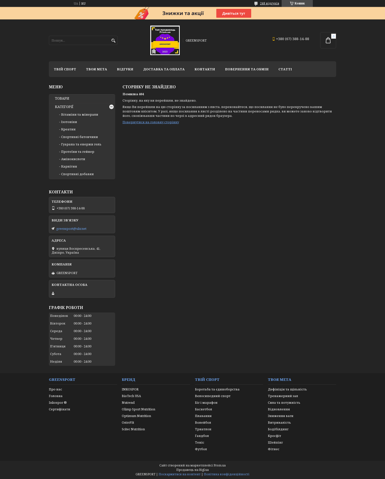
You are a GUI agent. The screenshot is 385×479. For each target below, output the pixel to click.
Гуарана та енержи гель (81, 144)
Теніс (199, 442)
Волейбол (203, 422)
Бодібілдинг (278, 429)
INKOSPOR (130, 389)
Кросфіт (274, 435)
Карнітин (69, 166)
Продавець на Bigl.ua (192, 470)
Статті (285, 69)
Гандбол (202, 435)
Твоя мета (96, 69)
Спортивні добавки (77, 174)
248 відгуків (269, 3)
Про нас (55, 389)
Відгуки (125, 69)
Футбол (201, 449)
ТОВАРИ (62, 98)
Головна (56, 396)
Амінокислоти (73, 159)
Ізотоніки (69, 122)
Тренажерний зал (283, 396)
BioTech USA (131, 396)
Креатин (68, 129)
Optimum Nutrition (136, 416)
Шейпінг (275, 442)
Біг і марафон (206, 402)
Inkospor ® (58, 402)
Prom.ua (220, 465)
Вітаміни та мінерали (79, 114)
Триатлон (203, 429)
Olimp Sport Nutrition (138, 409)
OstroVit (128, 422)
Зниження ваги (280, 416)
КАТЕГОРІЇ (64, 107)
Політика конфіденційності (226, 474)
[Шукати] (113, 40)
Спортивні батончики (79, 137)
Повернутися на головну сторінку (151, 122)
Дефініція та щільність (287, 389)
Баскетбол (203, 409)
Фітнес (273, 449)
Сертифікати (59, 409)
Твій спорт (65, 69)
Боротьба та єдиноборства (217, 389)
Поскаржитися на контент (180, 474)
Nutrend (128, 402)
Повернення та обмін (247, 69)
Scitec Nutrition (133, 429)
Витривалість (279, 422)
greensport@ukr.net (71, 229)
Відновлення (279, 409)
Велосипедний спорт (213, 396)
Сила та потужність (284, 402)
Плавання (203, 416)
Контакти (204, 69)
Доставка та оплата (164, 69)
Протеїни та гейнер (77, 151)
